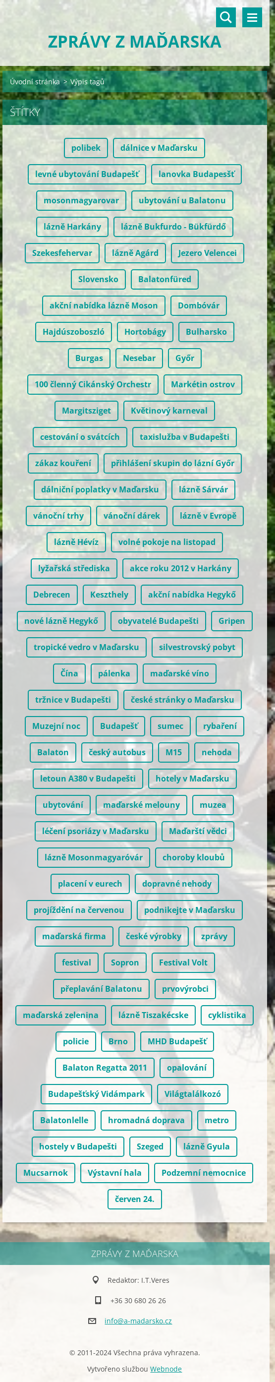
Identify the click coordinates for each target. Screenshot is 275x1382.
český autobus (117, 752)
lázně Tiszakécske (153, 1015)
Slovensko (98, 279)
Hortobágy (145, 331)
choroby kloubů (194, 857)
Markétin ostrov (203, 384)
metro (217, 1120)
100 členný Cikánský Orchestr (93, 384)
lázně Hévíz (76, 542)
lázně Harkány (72, 226)
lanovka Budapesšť (196, 174)
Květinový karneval (169, 410)
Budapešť (119, 726)
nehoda (217, 752)
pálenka (114, 673)
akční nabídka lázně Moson (104, 305)
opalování (187, 1067)
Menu (252, 17)
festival (76, 962)
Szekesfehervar (62, 252)
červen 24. (135, 1199)
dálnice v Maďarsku (159, 147)
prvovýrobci (185, 988)
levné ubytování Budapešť (87, 174)
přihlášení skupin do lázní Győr (172, 463)
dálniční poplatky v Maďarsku (100, 489)
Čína (69, 673)
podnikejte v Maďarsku (189, 909)
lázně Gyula (206, 1146)
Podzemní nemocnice (204, 1172)
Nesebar (139, 358)
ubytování (63, 804)
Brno (118, 1041)
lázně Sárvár (203, 489)
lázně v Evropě (208, 515)
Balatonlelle (64, 1120)
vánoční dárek (132, 515)
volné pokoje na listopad (167, 542)
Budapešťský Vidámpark (96, 1093)
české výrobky (153, 936)
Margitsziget (86, 410)
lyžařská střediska (74, 568)
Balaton (53, 752)
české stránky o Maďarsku (182, 699)
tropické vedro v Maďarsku (86, 647)
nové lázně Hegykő (61, 620)
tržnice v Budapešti (73, 699)
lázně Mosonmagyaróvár (94, 857)
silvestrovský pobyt (197, 647)
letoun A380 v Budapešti (88, 778)
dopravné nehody (177, 883)
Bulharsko (206, 331)
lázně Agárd (135, 252)
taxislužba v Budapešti (184, 436)
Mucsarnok (45, 1172)
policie (76, 1041)
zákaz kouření (63, 463)
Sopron (125, 962)
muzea (213, 804)
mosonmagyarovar (81, 200)
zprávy (214, 936)
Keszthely (109, 594)
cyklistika (227, 1015)
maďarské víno (179, 673)
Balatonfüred (164, 279)
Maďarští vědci (198, 831)
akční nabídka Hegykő (192, 594)
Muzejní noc (56, 726)
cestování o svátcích (80, 436)
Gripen (232, 620)
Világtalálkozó (193, 1093)
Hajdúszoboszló (74, 331)
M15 (173, 752)
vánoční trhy (58, 515)
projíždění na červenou (79, 909)
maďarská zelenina (61, 1015)
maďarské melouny (141, 804)
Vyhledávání (226, 17)
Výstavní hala (115, 1172)
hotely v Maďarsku (192, 778)
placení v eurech (90, 883)
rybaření (220, 726)
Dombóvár (199, 305)
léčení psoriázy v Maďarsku (95, 831)
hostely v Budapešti (78, 1146)
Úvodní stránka (35, 81)
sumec (170, 726)
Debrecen (51, 594)
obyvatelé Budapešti (158, 620)
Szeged (150, 1146)
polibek (86, 147)
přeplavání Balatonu (101, 988)
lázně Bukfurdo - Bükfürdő (173, 226)
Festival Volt (183, 962)
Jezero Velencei (207, 252)
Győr (184, 358)
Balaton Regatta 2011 (104, 1067)
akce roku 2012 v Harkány (180, 568)
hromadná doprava (146, 1120)
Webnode (166, 1369)
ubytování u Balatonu (182, 200)
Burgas (89, 358)
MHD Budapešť (177, 1041)
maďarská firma (74, 936)
